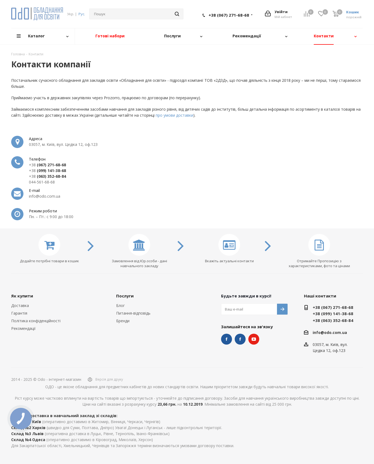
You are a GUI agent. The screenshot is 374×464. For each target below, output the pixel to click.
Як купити (22, 296)
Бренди (122, 320)
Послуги (125, 296)
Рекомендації (23, 328)
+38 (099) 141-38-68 (333, 313)
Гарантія (19, 313)
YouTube (253, 339)
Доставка (20, 305)
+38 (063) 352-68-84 (333, 320)
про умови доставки (174, 115)
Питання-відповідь (133, 313)
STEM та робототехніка (226, 339)
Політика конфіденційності (36, 320)
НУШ (240, 339)
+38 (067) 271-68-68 (229, 15)
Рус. (82, 13)
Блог (120, 305)
